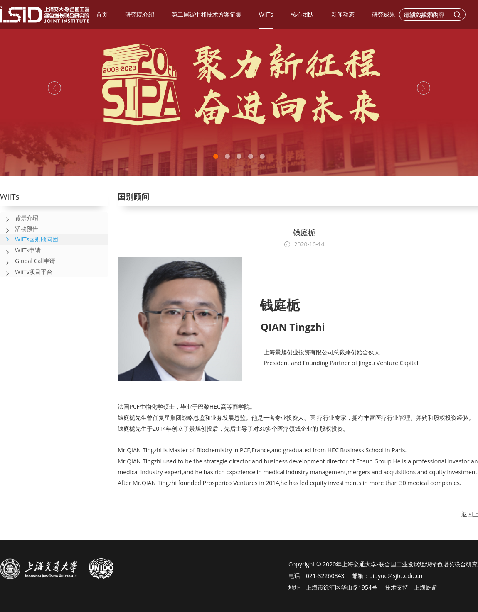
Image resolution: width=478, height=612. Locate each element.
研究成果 (383, 14)
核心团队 (302, 14)
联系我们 (424, 14)
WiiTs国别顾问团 (36, 239)
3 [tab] (239, 156)
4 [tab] (250, 156)
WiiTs (266, 14)
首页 (102, 14)
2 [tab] (227, 156)
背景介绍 (19, 217)
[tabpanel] (239, 88)
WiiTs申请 (20, 250)
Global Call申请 (27, 261)
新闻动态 (343, 14)
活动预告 (19, 228)
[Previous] (54, 88)
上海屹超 (425, 587)
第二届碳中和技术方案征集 (206, 14)
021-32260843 (325, 576)
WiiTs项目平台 (26, 271)
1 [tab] (215, 156)
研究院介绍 (139, 14)
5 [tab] (262, 156)
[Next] (423, 88)
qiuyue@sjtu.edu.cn (395, 576)
